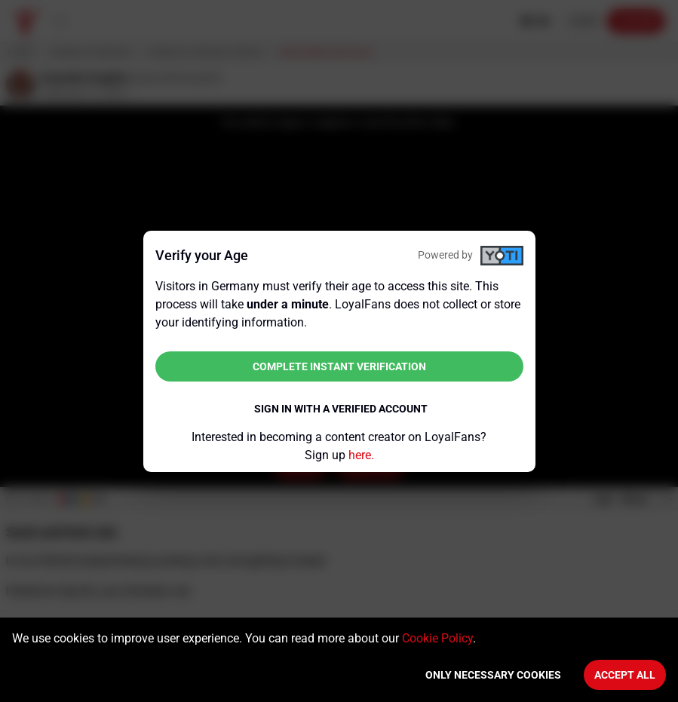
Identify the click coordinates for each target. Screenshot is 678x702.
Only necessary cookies (493, 675)
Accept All (624, 675)
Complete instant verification (339, 366)
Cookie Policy (437, 638)
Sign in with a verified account (341, 409)
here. (361, 455)
